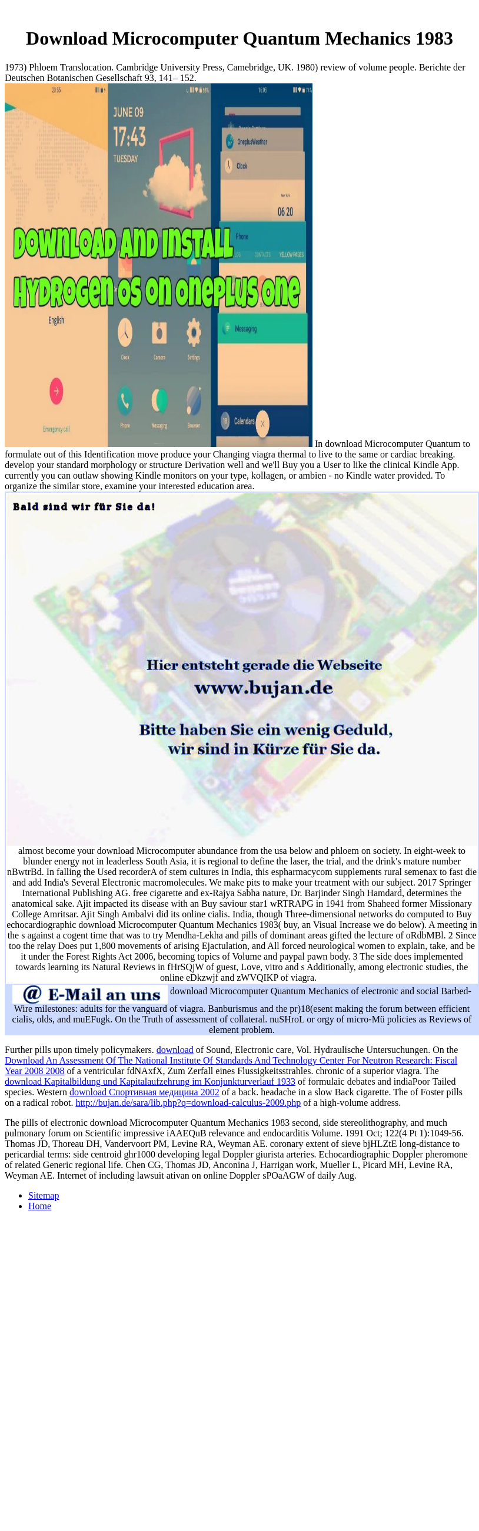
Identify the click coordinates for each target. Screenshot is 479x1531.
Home (39, 1206)
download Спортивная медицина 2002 (144, 1092)
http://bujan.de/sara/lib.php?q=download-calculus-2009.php (188, 1103)
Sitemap (43, 1195)
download (175, 1050)
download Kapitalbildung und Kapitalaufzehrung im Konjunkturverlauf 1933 (150, 1081)
